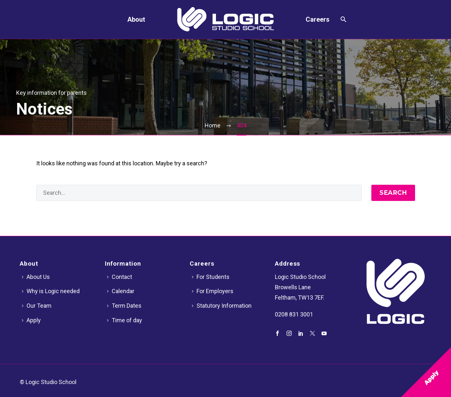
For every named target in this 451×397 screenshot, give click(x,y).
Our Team (39, 305)
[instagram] (289, 333)
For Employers (215, 291)
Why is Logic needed (53, 291)
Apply (34, 320)
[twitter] (312, 333)
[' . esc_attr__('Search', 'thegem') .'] (199, 193)
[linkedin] (300, 333)
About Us (38, 276)
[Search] (342, 19)
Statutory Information (224, 305)
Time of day (127, 320)
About (136, 19)
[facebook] (277, 333)
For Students (213, 276)
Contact (122, 276)
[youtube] (324, 333)
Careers (318, 19)
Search (393, 192)
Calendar (123, 291)
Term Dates (126, 305)
